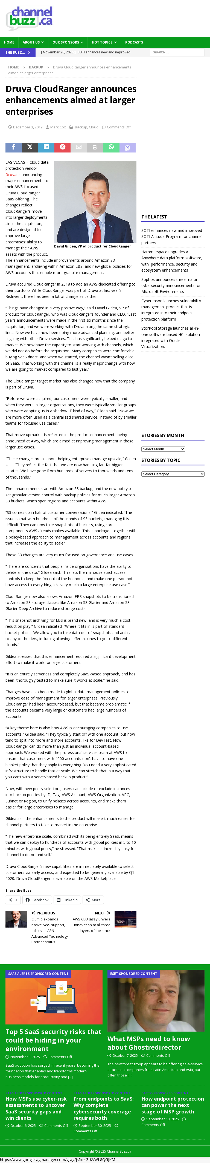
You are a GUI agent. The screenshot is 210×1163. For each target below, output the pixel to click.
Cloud (93, 127)
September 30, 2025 (94, 1125)
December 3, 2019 (27, 127)
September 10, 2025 (162, 1118)
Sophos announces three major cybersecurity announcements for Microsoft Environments (171, 285)
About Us (31, 42)
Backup (81, 127)
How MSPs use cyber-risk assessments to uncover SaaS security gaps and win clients (36, 1108)
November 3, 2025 (25, 1056)
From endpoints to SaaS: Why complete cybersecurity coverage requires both (104, 1108)
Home (9, 42)
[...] (70, 1076)
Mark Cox (58, 127)
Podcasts (134, 42)
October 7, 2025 (125, 1055)
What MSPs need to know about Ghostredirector (148, 1043)
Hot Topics (102, 42)
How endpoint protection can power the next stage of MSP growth (172, 1105)
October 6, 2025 (23, 1125)
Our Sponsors (65, 42)
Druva (11, 174)
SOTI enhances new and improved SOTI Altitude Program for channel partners (171, 236)
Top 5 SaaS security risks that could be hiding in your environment (53, 1040)
